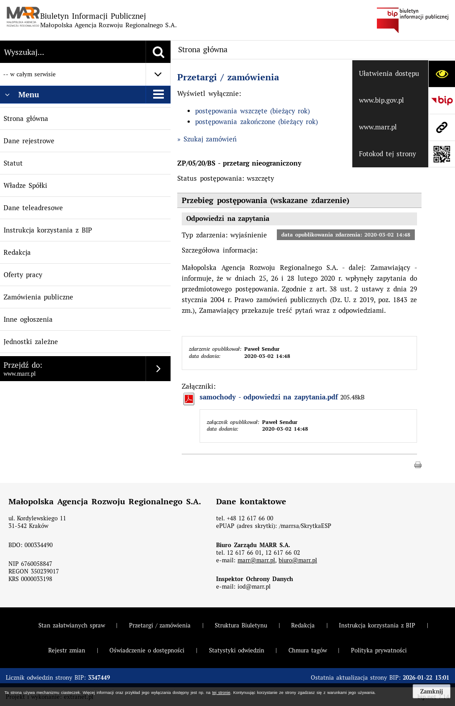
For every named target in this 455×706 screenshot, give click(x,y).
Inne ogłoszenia (28, 319)
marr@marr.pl (256, 560)
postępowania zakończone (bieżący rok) (256, 121)
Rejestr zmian (66, 650)
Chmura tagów (307, 650)
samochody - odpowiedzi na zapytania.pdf (269, 397)
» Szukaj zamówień (207, 139)
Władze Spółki (25, 185)
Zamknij (431, 691)
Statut (13, 163)
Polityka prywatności (379, 650)
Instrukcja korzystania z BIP (48, 230)
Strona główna (26, 118)
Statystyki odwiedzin (236, 650)
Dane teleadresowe (33, 207)
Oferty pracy (23, 274)
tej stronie (221, 692)
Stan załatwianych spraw (71, 625)
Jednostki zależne (31, 341)
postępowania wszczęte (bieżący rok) (252, 111)
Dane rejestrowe (29, 141)
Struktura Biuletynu (241, 625)
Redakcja (17, 252)
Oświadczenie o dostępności (146, 650)
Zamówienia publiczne (38, 297)
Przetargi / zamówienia (228, 77)
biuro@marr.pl (298, 560)
